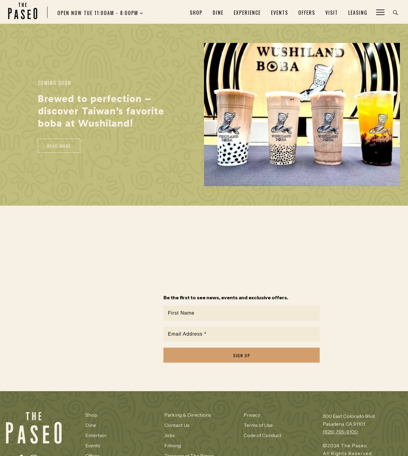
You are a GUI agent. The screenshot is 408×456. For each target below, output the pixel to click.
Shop (196, 12)
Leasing (357, 12)
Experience (247, 12)
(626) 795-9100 (340, 432)
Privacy (252, 415)
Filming (172, 445)
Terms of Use (258, 425)
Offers (306, 12)
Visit (331, 12)
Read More (59, 146)
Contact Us (177, 425)
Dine (218, 12)
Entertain (95, 435)
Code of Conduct (263, 435)
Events (279, 12)
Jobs (169, 435)
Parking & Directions (187, 415)
